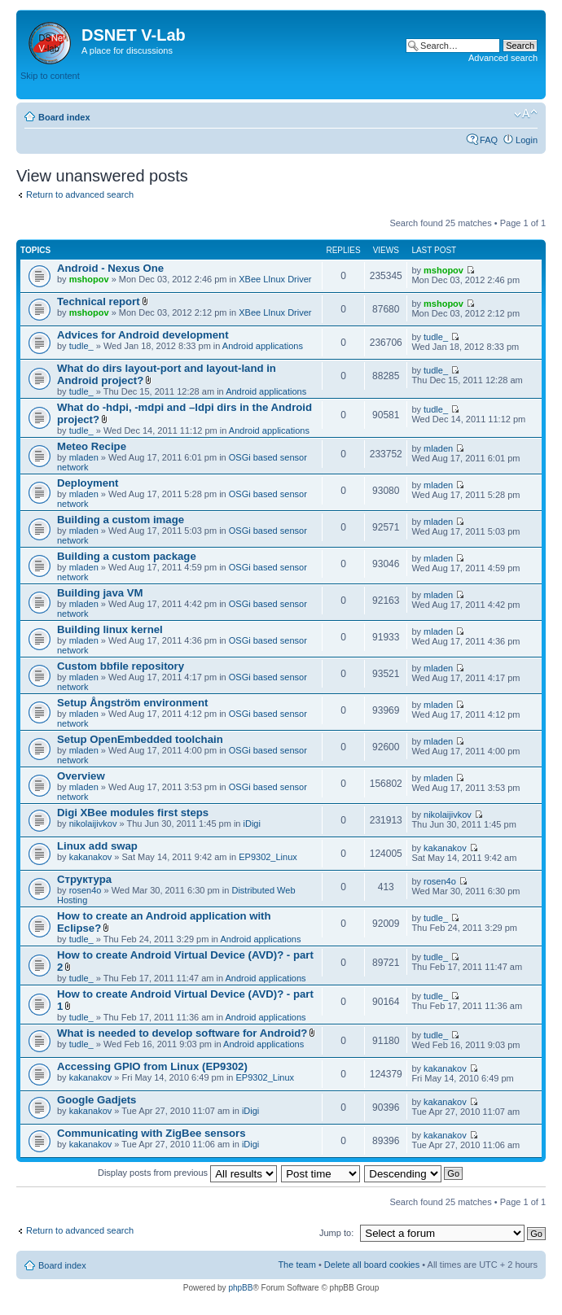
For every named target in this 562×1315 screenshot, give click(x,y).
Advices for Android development (143, 335)
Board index (64, 117)
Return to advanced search (80, 194)
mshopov (89, 279)
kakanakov (90, 857)
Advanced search (503, 58)
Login (527, 140)
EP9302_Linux (268, 857)
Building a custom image (120, 519)
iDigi (252, 823)
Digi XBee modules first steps (133, 812)
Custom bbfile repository (120, 666)
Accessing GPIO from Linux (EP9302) (152, 1066)
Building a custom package (126, 556)
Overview (81, 776)
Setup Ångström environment (132, 703)
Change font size (526, 114)
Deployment (87, 483)
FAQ (489, 140)
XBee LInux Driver (275, 279)
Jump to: (336, 1233)
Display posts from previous (187, 1172)
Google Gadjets (96, 1100)
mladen (84, 457)
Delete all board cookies (371, 1264)
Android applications (262, 346)
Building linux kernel (110, 629)
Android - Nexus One (110, 268)
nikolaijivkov (93, 823)
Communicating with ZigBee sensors (151, 1133)
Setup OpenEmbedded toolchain (140, 739)
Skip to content (50, 76)
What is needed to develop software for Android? (182, 1033)
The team (296, 1264)
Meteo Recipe (91, 446)
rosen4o (85, 890)
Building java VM (100, 593)
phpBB (240, 1287)
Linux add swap (97, 846)
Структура (84, 879)
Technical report (98, 301)
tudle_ (81, 346)
